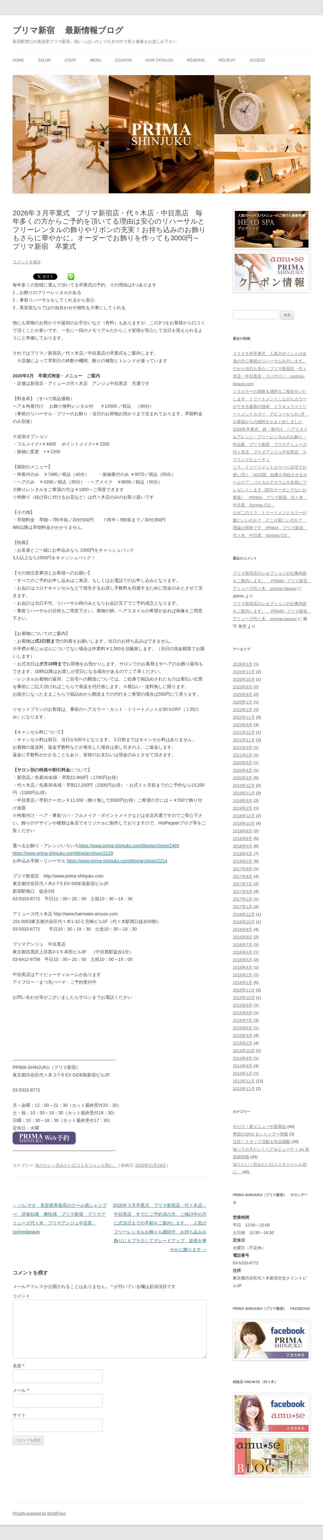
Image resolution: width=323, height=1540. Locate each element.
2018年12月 (244, 815)
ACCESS (257, 60)
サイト (19, 1414)
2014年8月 (242, 1066)
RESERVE (196, 60)
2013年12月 (244, 1081)
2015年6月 (242, 1028)
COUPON (123, 60)
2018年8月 (242, 831)
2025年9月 (242, 687)
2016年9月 (242, 929)
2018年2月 (242, 861)
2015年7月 (242, 1020)
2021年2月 (242, 755)
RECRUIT (227, 60)
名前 (18, 1365)
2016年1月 (242, 982)
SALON (44, 60)
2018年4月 (242, 853)
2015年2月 (242, 1043)
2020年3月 (242, 778)
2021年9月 (242, 747)
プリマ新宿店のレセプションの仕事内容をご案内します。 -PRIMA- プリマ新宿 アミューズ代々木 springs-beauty (272, 581)
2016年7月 (242, 944)
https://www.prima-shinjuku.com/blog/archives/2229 (63, 853)
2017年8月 (242, 876)
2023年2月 (242, 709)
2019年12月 (244, 785)
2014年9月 (242, 1058)
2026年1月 (242, 664)
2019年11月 (244, 793)
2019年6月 (242, 800)
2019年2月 (242, 808)
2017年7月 (242, 884)
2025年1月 (242, 702)
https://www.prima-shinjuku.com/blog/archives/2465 (129, 845)
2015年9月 (242, 1005)
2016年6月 (242, 952)
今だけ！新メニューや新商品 (259, 1126)
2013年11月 (244, 1088)
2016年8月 (242, 937)
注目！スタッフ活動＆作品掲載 (261, 1141)
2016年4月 (242, 967)
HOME (18, 60)
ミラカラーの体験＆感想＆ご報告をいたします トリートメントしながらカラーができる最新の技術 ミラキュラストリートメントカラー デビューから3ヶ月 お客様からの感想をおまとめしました (271, 406)
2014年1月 (242, 1073)
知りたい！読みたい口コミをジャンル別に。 (76, 1165)
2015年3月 (242, 1035)
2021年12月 (244, 732)
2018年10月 (244, 823)
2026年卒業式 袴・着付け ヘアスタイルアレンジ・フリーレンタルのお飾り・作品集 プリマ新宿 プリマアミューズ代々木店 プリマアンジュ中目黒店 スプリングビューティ (270, 444)
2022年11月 (244, 717)
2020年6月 (242, 762)
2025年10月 (244, 679)
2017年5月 (242, 891)
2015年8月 (242, 1012)
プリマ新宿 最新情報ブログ (68, 30)
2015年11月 (244, 990)
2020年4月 (242, 770)
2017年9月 (242, 868)
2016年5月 (242, 959)
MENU (95, 60)
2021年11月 (244, 740)
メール (21, 1390)
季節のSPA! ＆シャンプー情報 (260, 1134)
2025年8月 (242, 694)
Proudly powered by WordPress (39, 1513)
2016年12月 (244, 914)
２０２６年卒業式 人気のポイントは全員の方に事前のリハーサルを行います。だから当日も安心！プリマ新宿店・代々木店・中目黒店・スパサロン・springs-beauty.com (270, 368)
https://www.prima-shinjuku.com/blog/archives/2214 (117, 860)
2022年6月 (242, 724)
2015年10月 (244, 997)
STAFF (70, 60)
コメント (21, 1295)
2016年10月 (244, 922)
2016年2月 (242, 975)
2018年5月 (242, 846)
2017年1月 (242, 906)
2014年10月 (244, 1050)
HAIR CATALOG (159, 60)
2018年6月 (242, 838)
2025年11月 (244, 671)
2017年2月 (242, 899)
